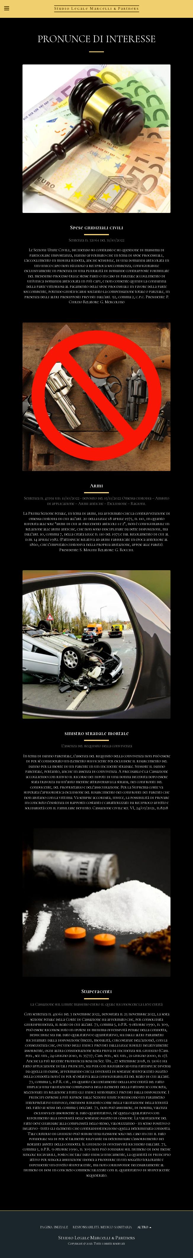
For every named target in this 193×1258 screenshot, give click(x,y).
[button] (6, 8)
